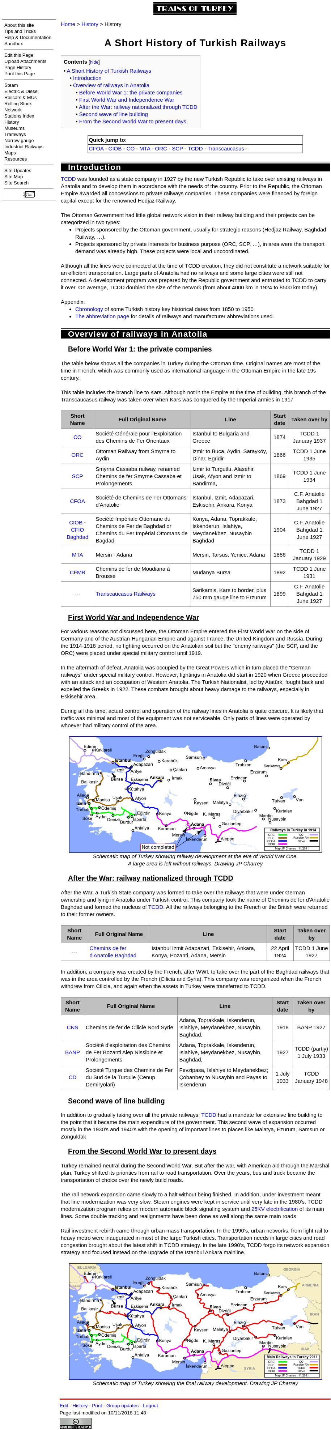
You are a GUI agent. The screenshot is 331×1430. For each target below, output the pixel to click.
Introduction (87, 78)
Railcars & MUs (20, 97)
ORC (161, 148)
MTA (144, 148)
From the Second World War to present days (132, 121)
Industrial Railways (23, 146)
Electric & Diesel (21, 91)
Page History (17, 67)
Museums (14, 128)
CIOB (115, 148)
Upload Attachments (25, 61)
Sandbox (13, 43)
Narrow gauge (19, 140)
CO (131, 148)
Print (97, 1405)
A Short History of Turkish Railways (109, 71)
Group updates (122, 1405)
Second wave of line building (113, 114)
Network (13, 109)
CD (73, 1077)
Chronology (89, 309)
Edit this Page (18, 55)
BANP (72, 1052)
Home (68, 24)
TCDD (195, 148)
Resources (15, 159)
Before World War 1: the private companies (131, 92)
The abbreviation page (102, 316)
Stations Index (19, 116)
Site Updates (17, 170)
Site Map (13, 176)
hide (94, 62)
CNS (72, 1027)
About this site (19, 25)
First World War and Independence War (126, 100)
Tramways (15, 134)
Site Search (16, 183)
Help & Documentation (27, 37)
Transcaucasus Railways (125, 594)
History (11, 122)
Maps (10, 153)
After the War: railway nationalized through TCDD (138, 107)
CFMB (77, 572)
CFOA (96, 148)
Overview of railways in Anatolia (111, 85)
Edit (64, 1405)
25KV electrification (274, 1209)
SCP (177, 148)
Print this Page (19, 73)
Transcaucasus (226, 148)
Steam (11, 85)
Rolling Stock (18, 103)
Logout (150, 1405)
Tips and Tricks (20, 31)
